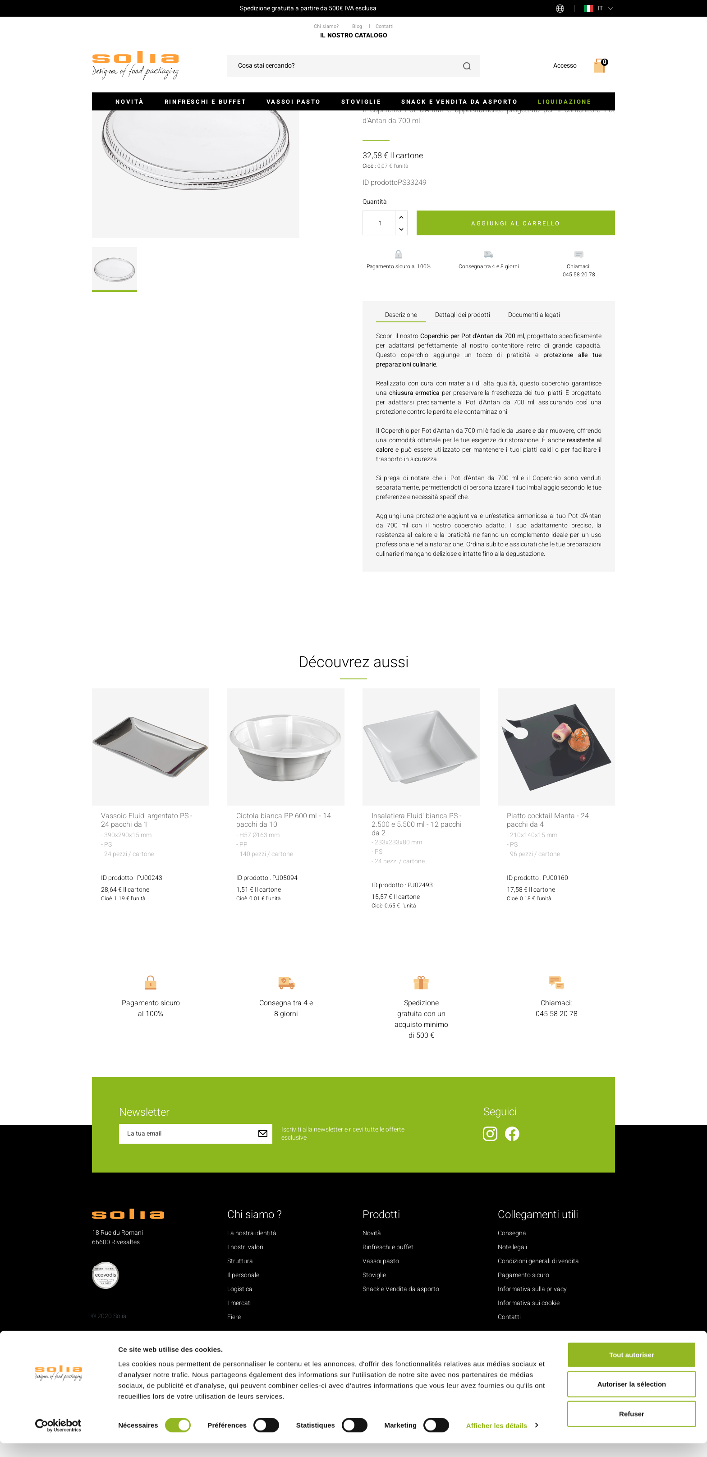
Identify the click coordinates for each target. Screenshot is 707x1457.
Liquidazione (564, 101)
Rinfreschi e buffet (205, 101)
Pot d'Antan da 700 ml (500, 513)
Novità (129, 101)
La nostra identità (251, 1344)
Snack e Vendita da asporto (459, 101)
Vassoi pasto (293, 101)
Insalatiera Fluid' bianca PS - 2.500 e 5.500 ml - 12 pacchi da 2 (417, 936)
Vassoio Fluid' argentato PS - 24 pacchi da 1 (147, 931)
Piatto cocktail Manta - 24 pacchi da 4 (548, 931)
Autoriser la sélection (631, 1398)
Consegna (512, 1344)
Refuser (631, 1427)
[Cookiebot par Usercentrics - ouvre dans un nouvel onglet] (58, 1439)
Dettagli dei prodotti (462, 425)
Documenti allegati (534, 425)
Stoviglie (361, 101)
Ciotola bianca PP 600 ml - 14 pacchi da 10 (283, 931)
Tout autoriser (631, 1368)
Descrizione (401, 425)
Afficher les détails (496, 1439)
